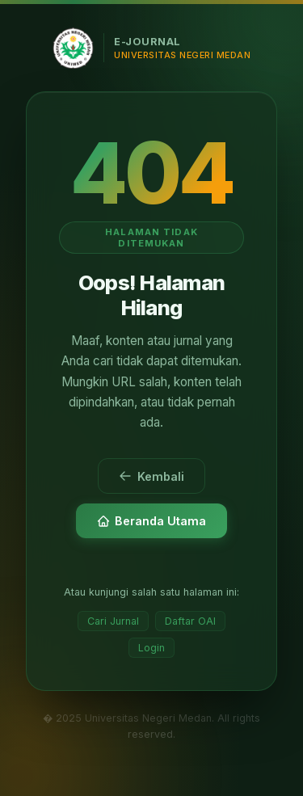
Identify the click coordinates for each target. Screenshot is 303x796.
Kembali (151, 476)
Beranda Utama (151, 521)
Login (151, 648)
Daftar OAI (190, 621)
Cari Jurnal (113, 621)
